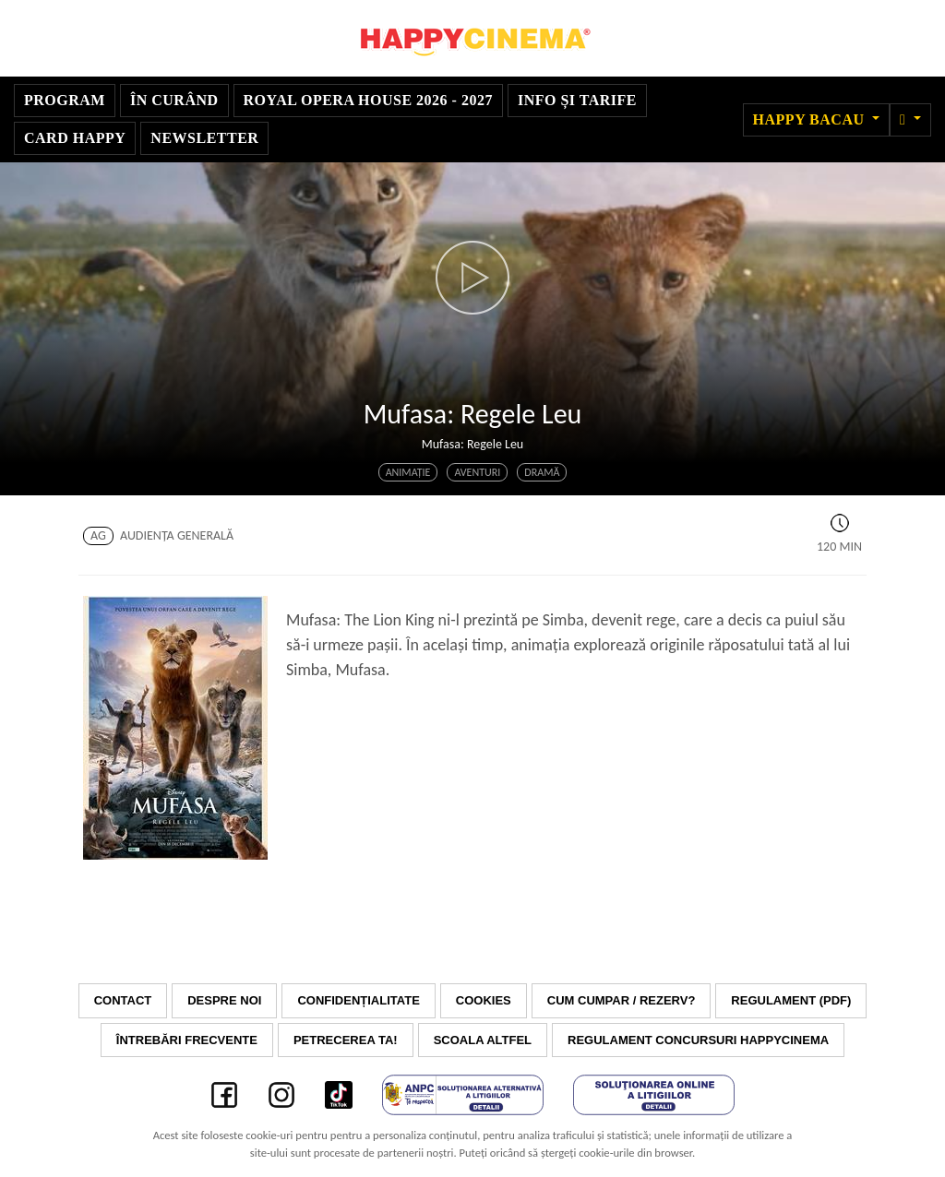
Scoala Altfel (483, 1040)
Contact (123, 1000)
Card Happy (75, 138)
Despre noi (224, 1000)
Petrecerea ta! (345, 1040)
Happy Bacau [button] (810, 119)
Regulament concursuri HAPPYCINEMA (698, 1040)
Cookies (483, 1000)
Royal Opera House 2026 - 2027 (368, 100)
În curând (174, 100)
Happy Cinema (472, 38)
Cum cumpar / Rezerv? (621, 1000)
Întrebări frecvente (186, 1040)
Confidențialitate (358, 1000)
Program (64, 100)
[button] (910, 120)
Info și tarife (577, 100)
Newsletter (204, 138)
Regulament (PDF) (791, 1000)
